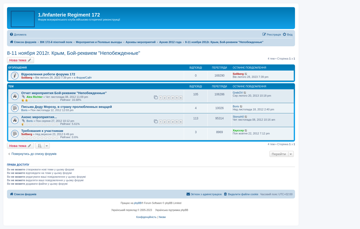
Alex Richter (34, 96)
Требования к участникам (42, 131)
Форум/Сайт (84, 77)
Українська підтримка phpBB (171, 210)
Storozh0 (238, 116)
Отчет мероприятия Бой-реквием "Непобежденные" (64, 93)
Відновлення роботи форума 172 (48, 74)
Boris (24, 110)
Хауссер (238, 130)
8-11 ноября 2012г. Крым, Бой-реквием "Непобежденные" (73, 53)
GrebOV (238, 92)
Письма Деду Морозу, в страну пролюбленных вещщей (66, 107)
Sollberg (26, 77)
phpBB (138, 203)
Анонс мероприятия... (39, 117)
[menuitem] (18, 35)
